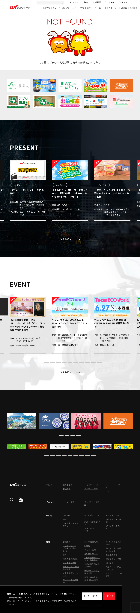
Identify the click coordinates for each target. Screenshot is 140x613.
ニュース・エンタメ (61, 8)
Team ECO (74, 2)
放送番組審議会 (69, 562)
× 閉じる (109, 596)
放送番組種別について (70, 574)
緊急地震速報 (111, 555)
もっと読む (70, 238)
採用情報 (123, 2)
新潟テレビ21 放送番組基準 (71, 567)
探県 (86, 2)
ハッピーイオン (91, 488)
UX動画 (124, 8)
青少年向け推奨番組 (70, 581)
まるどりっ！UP (91, 484)
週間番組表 (67, 484)
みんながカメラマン (92, 516)
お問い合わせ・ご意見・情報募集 (92, 558)
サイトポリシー (112, 515)
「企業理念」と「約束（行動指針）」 (69, 548)
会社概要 (66, 541)
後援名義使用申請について (92, 565)
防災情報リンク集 (113, 559)
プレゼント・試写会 (92, 503)
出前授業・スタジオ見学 (103, 2)
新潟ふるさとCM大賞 (92, 523)
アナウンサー (112, 8)
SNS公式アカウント (113, 527)
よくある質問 (90, 549)
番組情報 (46, 8)
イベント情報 (78, 8)
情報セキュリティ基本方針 (92, 572)
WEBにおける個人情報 (113, 543)
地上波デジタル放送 (113, 520)
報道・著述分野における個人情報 (92, 578)
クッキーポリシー (92, 596)
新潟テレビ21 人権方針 (114, 574)
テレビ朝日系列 (91, 541)
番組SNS (134, 8)
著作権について (91, 553)
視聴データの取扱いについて (113, 549)
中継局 (87, 545)
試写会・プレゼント (95, 8)
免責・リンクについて (92, 529)
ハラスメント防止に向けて (113, 568)
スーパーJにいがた (113, 486)
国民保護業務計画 (70, 558)
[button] (40, 362)
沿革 (65, 554)
